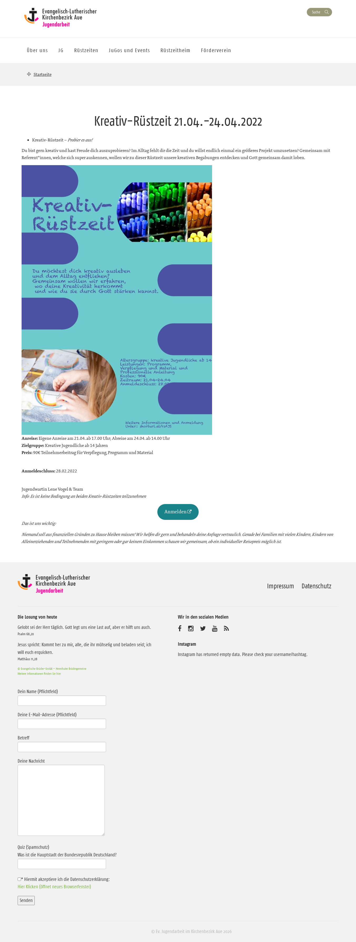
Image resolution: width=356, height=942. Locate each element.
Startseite (43, 74)
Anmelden (175, 511)
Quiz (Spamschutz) (87, 855)
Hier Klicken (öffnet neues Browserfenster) (54, 887)
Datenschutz (316, 586)
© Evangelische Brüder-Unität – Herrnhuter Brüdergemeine (52, 668)
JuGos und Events (129, 50)
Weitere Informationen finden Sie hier (39, 673)
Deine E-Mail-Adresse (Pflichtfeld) (62, 719)
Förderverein (216, 50)
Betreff (62, 742)
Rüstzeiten (86, 50)
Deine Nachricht (61, 797)
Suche (316, 11)
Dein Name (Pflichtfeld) (62, 696)
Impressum (280, 586)
